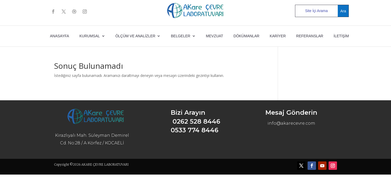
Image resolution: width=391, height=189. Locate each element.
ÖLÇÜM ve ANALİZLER (135, 36)
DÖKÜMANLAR (246, 36)
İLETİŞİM (341, 36)
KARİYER (278, 36)
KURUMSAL (89, 36)
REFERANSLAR (309, 36)
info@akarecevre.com (291, 123)
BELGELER (180, 36)
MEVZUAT (214, 36)
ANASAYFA (59, 36)
